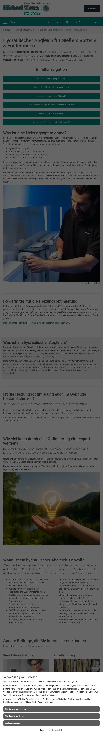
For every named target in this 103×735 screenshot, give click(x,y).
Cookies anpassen (12, 723)
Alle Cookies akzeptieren (15, 709)
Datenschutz (57, 730)
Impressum (45, 730)
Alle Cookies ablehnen (14, 716)
